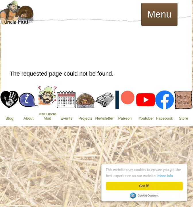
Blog (9, 118)
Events (66, 118)
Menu (159, 14)
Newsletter (104, 118)
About (29, 118)
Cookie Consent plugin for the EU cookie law (144, 195)
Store (183, 118)
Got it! (144, 185)
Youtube (145, 118)
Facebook (164, 118)
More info (165, 175)
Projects (85, 118)
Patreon (125, 118)
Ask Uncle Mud (47, 116)
